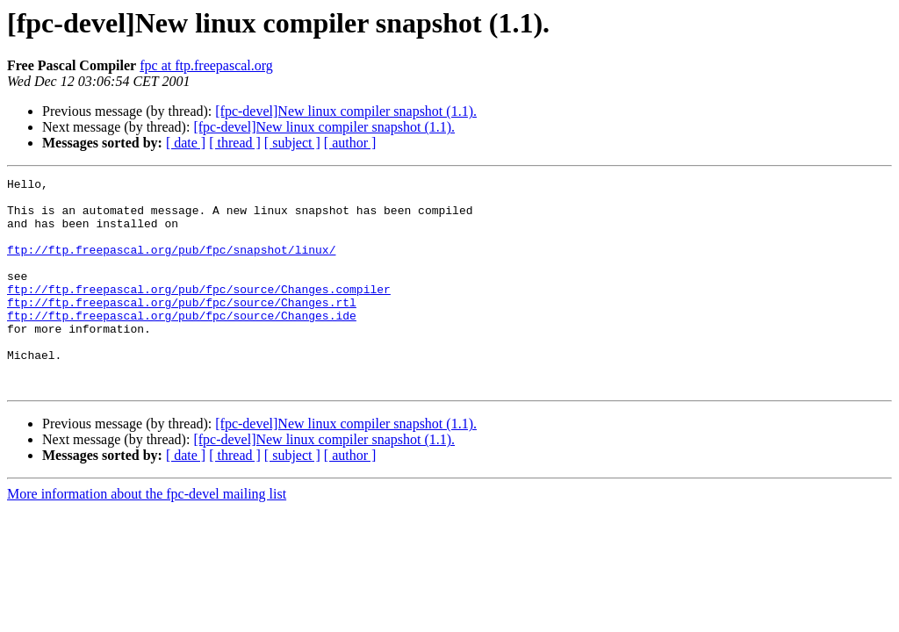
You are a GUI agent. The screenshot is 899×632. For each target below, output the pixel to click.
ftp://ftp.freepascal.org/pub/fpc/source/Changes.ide (181, 344)
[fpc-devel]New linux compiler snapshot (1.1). (346, 111)
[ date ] (185, 142)
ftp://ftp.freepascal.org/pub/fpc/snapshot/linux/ (171, 265)
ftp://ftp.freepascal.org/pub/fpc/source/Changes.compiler (199, 312)
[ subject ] (292, 142)
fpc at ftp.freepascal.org (206, 65)
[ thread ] (235, 142)
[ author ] (350, 142)
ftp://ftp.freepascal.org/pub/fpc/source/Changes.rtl (181, 328)
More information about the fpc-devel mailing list (146, 535)
